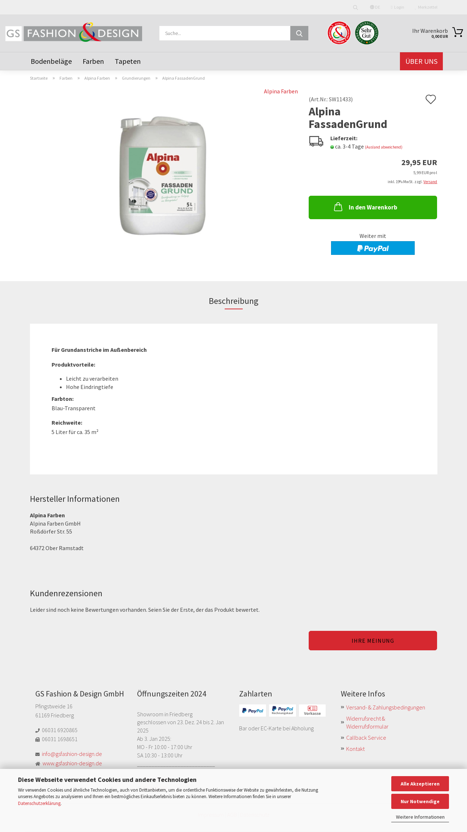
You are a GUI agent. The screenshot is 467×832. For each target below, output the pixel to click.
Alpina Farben (281, 91)
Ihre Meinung (373, 640)
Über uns (421, 61)
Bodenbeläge (51, 61)
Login (397, 7)
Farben (93, 61)
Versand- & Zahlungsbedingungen (385, 707)
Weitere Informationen (420, 817)
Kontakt (355, 748)
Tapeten (128, 61)
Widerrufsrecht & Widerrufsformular (367, 722)
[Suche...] (299, 33)
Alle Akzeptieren (420, 783)
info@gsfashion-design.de (72, 753)
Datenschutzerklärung (39, 803)
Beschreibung (234, 300)
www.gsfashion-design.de (72, 763)
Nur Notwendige (420, 801)
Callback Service (366, 737)
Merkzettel (426, 7)
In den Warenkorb (364, 206)
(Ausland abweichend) (383, 147)
